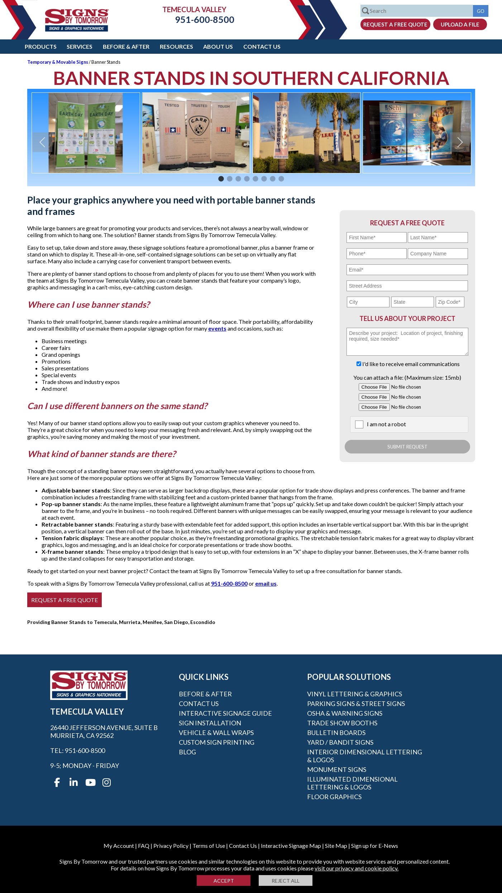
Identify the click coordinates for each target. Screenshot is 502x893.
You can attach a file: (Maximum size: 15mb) (407, 377)
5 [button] (255, 179)
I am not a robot (386, 424)
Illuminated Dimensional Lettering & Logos (352, 783)
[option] (86, 132)
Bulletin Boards (336, 732)
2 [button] (229, 179)
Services (79, 46)
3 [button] (238, 179)
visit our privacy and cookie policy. (356, 868)
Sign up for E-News (374, 845)
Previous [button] (42, 142)
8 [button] (281, 179)
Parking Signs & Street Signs (356, 703)
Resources (176, 46)
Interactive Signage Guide (225, 713)
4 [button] (246, 179)
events (217, 328)
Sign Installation (210, 723)
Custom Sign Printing (216, 742)
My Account (119, 845)
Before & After (126, 46)
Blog (187, 752)
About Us (218, 46)
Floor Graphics (334, 797)
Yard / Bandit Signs (340, 742)
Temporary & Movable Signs (57, 62)
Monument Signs (336, 769)
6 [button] (264, 179)
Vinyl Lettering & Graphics (354, 694)
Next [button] (460, 142)
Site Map (336, 845)
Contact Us (262, 46)
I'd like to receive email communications (411, 363)
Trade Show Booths (342, 723)
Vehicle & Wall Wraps (216, 732)
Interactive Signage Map (291, 845)
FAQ (143, 845)
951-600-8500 (199, 19)
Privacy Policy (170, 845)
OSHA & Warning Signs (344, 713)
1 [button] (221, 179)
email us (266, 583)
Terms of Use (208, 845)
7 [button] (272, 179)
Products (41, 46)
